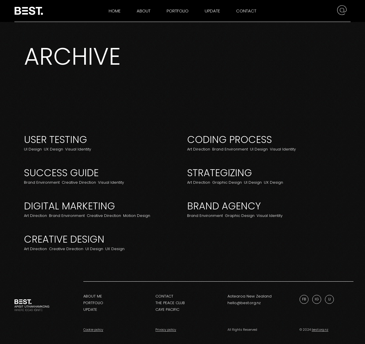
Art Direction (198, 149)
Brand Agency (224, 206)
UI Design (33, 149)
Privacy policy (165, 329)
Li (329, 299)
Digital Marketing (69, 206)
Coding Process (229, 139)
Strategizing (219, 173)
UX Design (53, 149)
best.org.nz (320, 329)
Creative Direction (79, 182)
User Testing (55, 139)
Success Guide (61, 173)
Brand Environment (230, 149)
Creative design (64, 239)
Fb (304, 299)
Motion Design (136, 215)
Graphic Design (227, 182)
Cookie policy (93, 329)
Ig (317, 299)
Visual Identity (78, 149)
